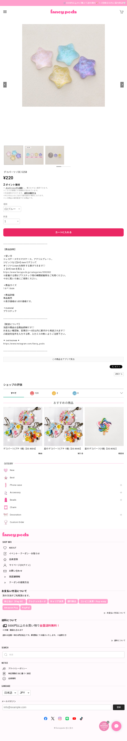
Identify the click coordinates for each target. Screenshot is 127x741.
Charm (13, 507)
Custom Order (17, 522)
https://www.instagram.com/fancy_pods (23, 343)
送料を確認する (30, 193)
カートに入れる (63, 232)
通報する (119, 374)
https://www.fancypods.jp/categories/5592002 (27, 272)
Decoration (15, 514)
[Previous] (5, 85)
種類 (5, 204)
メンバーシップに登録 (14, 188)
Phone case (16, 485)
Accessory (15, 492)
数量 (5, 216)
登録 (119, 707)
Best (12, 477)
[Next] (122, 85)
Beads (13, 500)
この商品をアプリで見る (63, 359)
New (12, 470)
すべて (14, 393)
